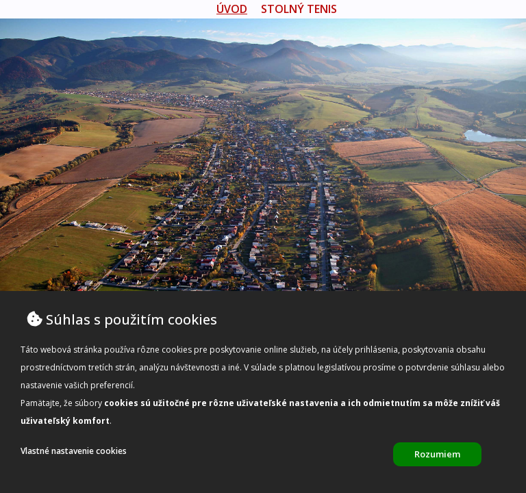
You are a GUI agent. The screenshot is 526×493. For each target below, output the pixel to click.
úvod (231, 8)
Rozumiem (437, 454)
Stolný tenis (299, 8)
